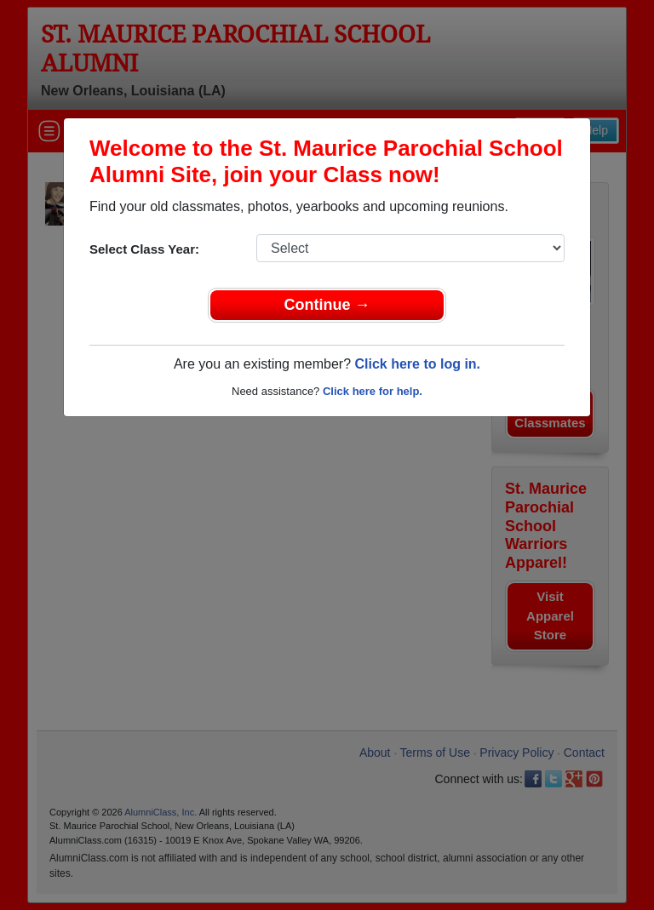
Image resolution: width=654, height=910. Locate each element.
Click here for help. (372, 391)
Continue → (327, 304)
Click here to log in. (417, 364)
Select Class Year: (144, 249)
